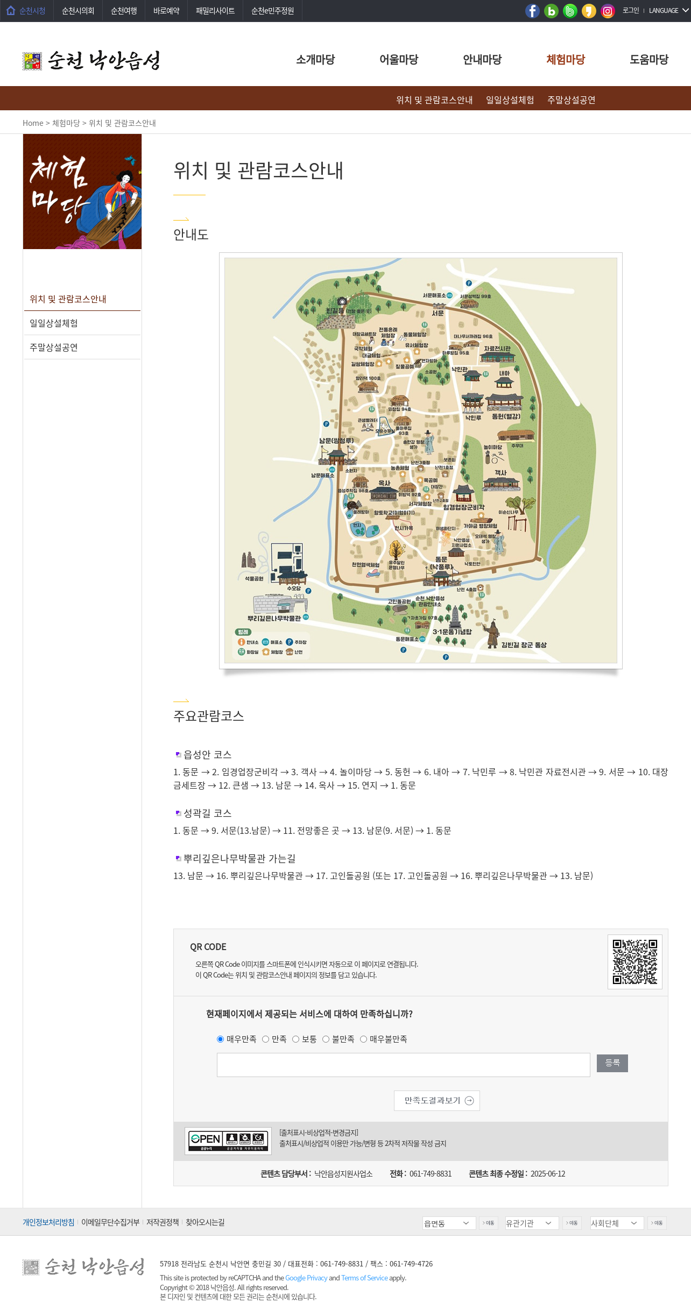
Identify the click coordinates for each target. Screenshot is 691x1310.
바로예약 (166, 10)
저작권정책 (162, 1221)
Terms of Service (364, 1277)
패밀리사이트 (215, 10)
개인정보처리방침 (48, 1221)
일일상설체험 (510, 99)
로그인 (631, 10)
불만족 (343, 1039)
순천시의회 (78, 10)
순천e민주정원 (272, 10)
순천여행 (124, 10)
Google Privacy (307, 1277)
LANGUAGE (663, 10)
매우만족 (242, 1039)
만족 (279, 1039)
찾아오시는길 (205, 1221)
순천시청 (32, 10)
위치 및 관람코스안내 (434, 99)
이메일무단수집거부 (110, 1221)
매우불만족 (388, 1039)
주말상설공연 (571, 99)
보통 (309, 1039)
